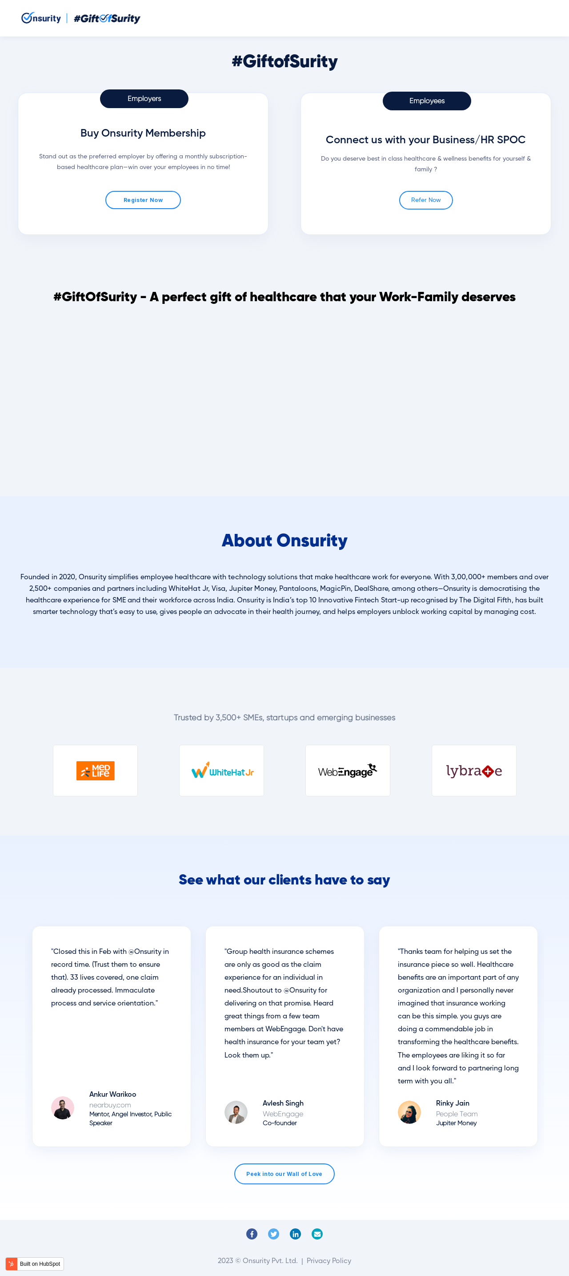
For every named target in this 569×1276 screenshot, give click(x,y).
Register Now (143, 200)
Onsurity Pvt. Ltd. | (274, 1261)
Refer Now (426, 200)
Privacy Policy (329, 1261)
